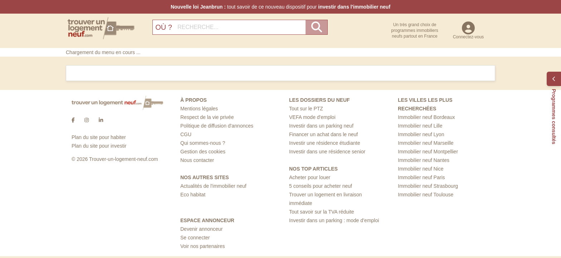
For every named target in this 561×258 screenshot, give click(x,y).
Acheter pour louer (309, 177)
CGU (185, 134)
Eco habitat (192, 194)
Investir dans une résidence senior (327, 151)
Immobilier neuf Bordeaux (426, 117)
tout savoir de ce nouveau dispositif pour (280, 7)
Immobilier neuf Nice (421, 169)
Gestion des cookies (202, 151)
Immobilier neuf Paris (421, 177)
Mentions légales (199, 108)
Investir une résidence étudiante (324, 143)
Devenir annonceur (201, 229)
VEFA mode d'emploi (312, 117)
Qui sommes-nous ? (202, 143)
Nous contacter (197, 160)
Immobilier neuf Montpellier (428, 151)
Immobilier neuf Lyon (421, 134)
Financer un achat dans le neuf (323, 134)
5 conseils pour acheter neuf (320, 186)
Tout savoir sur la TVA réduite (321, 212)
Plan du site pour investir (99, 146)
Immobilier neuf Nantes (423, 160)
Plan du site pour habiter (99, 137)
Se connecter (195, 237)
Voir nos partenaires (202, 246)
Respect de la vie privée (207, 117)
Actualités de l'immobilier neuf (213, 186)
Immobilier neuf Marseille (426, 143)
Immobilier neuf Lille (420, 126)
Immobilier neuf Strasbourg (428, 186)
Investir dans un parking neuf (321, 126)
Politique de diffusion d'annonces (216, 126)
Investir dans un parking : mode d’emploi (334, 220)
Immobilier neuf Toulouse (425, 194)
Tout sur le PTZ (306, 108)
